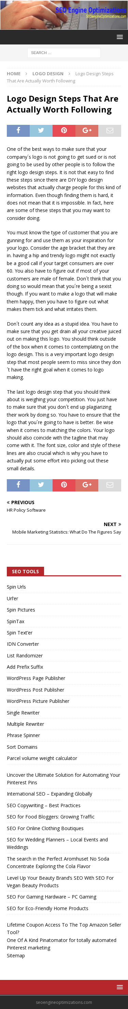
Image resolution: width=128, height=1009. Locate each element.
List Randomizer (25, 655)
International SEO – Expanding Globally (49, 793)
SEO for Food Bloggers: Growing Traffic (51, 816)
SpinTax (15, 621)
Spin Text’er (19, 632)
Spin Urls (16, 587)
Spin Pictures (21, 609)
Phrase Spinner (23, 735)
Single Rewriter (23, 712)
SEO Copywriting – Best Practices (44, 805)
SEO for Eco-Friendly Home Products (47, 908)
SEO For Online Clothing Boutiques (45, 828)
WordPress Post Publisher (35, 689)
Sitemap (16, 955)
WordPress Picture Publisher (38, 701)
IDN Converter (23, 644)
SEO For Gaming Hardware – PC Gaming (51, 896)
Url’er (12, 598)
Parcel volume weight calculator (42, 758)
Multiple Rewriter (25, 724)
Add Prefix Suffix (25, 667)
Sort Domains (22, 747)
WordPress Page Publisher (36, 678)
